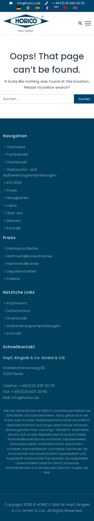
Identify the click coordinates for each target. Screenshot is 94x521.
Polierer (13, 278)
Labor (12, 205)
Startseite (16, 146)
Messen (14, 220)
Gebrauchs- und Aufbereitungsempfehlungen (29, 172)
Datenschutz (18, 310)
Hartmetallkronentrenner (29, 256)
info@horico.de (28, 3)
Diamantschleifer (22, 248)
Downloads (17, 162)
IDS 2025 (14, 182)
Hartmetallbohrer (23, 263)
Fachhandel (17, 154)
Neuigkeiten (17, 197)
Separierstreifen (21, 271)
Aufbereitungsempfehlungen (33, 325)
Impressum (17, 303)
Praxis (12, 190)
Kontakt (14, 228)
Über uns (15, 212)
